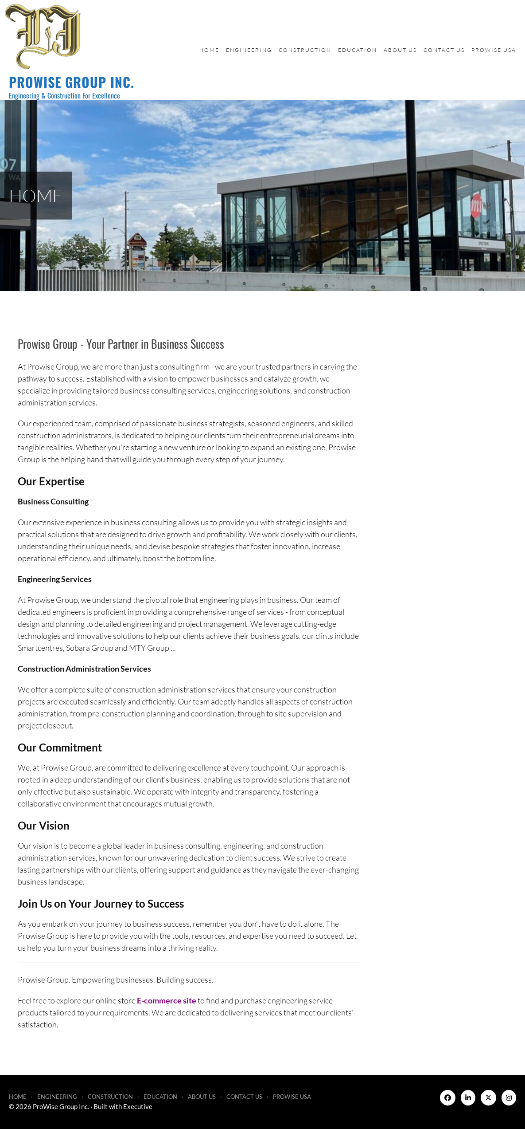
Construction (305, 50)
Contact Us (444, 50)
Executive (137, 1106)
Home (209, 50)
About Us (400, 50)
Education (357, 50)
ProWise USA (493, 50)
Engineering (249, 50)
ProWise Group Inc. (71, 82)
